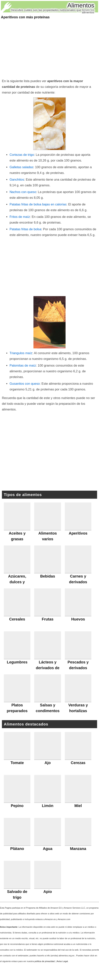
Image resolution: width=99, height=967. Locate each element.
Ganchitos (17, 179)
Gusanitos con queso (25, 383)
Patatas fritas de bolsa (25, 229)
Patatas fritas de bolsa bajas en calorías (38, 204)
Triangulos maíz (21, 353)
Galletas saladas (21, 167)
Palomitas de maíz (23, 365)
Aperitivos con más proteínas (25, 17)
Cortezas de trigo (22, 155)
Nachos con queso (23, 192)
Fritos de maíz (20, 217)
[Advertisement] (49, 49)
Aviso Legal (62, 961)
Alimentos (80, 5)
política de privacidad (44, 961)
